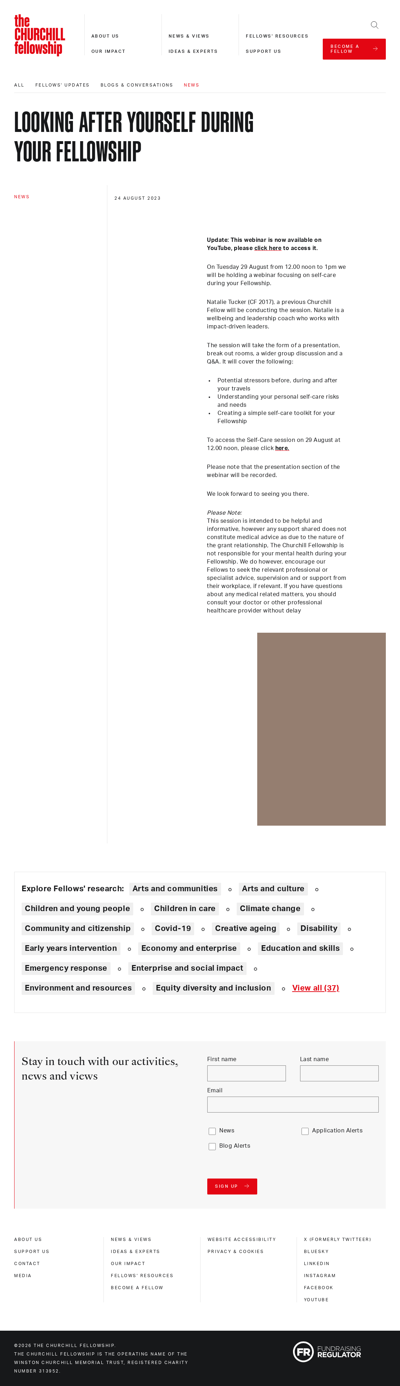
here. (282, 448)
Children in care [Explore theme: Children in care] (185, 909)
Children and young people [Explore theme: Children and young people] (77, 909)
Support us (263, 51)
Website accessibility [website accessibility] (242, 1239)
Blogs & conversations (137, 85)
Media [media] (23, 1276)
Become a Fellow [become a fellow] (137, 1288)
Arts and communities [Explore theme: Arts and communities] (175, 889)
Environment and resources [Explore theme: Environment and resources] (78, 988)
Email (214, 1090)
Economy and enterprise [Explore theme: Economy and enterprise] (189, 948)
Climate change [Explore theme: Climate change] (270, 909)
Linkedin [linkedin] (317, 1264)
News (191, 85)
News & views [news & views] (131, 1239)
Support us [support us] (32, 1251)
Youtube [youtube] (316, 1300)
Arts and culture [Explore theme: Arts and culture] (273, 889)
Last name (314, 1059)
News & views (189, 36)
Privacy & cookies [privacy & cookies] (236, 1251)
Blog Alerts (234, 1146)
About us (105, 36)
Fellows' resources (277, 36)
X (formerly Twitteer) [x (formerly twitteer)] (338, 1239)
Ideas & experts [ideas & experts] (135, 1251)
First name (221, 1059)
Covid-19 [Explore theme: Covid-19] (173, 928)
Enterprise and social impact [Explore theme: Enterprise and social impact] (187, 968)
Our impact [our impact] (128, 1264)
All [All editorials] (19, 85)
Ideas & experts (193, 51)
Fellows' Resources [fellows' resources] (142, 1276)
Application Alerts (337, 1130)
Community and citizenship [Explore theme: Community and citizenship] (78, 928)
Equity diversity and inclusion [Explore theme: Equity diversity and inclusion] (213, 988)
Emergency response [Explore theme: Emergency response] (66, 968)
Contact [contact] (27, 1264)
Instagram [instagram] (320, 1276)
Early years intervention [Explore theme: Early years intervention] (71, 948)
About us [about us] (28, 1239)
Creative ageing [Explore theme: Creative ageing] (245, 928)
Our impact (108, 51)
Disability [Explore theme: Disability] (318, 928)
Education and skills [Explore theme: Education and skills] (300, 948)
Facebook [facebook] (319, 1288)
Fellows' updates (62, 85)
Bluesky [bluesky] (316, 1251)
